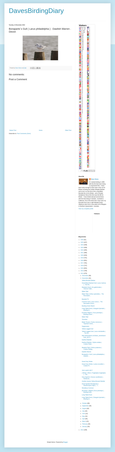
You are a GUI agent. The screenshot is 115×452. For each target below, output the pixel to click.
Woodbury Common (88, 388)
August (84, 408)
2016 (82, 265)
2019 (82, 258)
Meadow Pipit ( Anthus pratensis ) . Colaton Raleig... (92, 348)
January (84, 426)
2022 (82, 250)
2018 (82, 260)
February (85, 424)
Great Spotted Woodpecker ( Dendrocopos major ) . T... (90, 384)
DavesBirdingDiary (36, 10)
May (83, 416)
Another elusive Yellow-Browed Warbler (93, 381)
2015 (82, 268)
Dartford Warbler (87, 340)
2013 (82, 273)
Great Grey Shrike (87, 361)
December (85, 275)
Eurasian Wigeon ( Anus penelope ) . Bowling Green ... (92, 313)
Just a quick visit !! (87, 370)
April (83, 419)
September (85, 406)
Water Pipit (85, 291)
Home (40, 130)
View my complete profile (86, 209)
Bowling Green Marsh (88, 306)
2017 (82, 263)
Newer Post (12, 130)
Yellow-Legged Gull (87, 329)
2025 (82, 242)
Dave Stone (94, 179)
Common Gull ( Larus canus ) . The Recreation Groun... (92, 302)
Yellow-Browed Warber (88, 280)
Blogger (65, 442)
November (85, 278)
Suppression (85, 326)
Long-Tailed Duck (87, 395)
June (83, 413)
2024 (82, 245)
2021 (82, 252)
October (84, 403)
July (83, 411)
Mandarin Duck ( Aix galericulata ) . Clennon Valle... (92, 288)
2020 (82, 255)
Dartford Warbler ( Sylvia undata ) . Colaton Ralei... (92, 343)
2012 (82, 430)
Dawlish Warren (86, 352)
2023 (82, 247)
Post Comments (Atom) (24, 133)
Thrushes (84, 319)
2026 (82, 240)
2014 (82, 271)
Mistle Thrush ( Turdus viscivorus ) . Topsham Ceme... (92, 322)
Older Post (68, 130)
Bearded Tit (85, 299)
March (84, 421)
